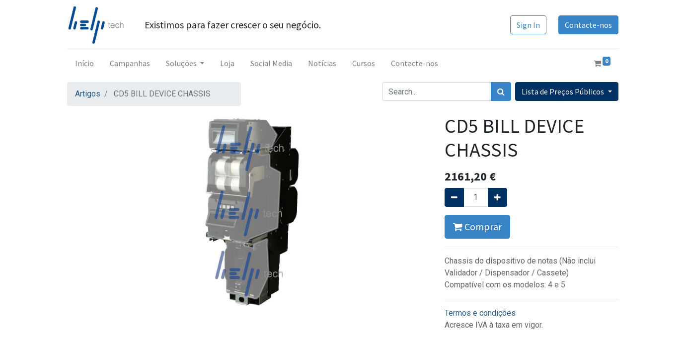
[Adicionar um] (497, 197)
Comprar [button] (477, 226)
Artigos (87, 93)
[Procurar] (501, 91)
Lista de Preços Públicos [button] (564, 91)
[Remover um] (454, 197)
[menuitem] (84, 63)
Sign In (528, 25)
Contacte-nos (588, 25)
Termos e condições (480, 313)
